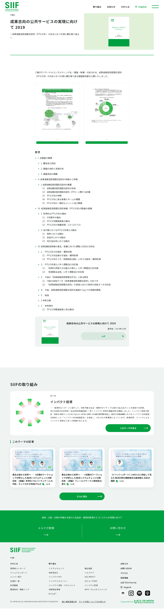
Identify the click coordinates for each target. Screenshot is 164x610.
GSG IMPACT (90, 576)
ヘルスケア (89, 572)
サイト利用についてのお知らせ (92, 601)
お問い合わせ (126, 568)
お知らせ (111, 6)
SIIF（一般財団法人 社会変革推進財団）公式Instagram (131, 593)
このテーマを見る (134, 428)
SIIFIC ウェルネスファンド (96, 589)
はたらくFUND (91, 581)
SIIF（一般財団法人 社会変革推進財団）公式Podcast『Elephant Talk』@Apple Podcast (147, 593)
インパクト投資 (91, 585)
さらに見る (89, 496)
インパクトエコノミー (58, 581)
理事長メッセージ (18, 568)
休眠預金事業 (54, 589)
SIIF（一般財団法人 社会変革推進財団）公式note (122, 593)
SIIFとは (125, 6)
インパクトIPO (55, 576)
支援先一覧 (15, 581)
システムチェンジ (56, 568)
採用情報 (124, 577)
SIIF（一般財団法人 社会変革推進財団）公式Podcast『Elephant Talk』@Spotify (139, 593)
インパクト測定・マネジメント (62, 585)
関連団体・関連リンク (19, 589)
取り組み (97, 6)
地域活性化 (53, 572)
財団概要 (14, 585)
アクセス (124, 573)
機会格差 (88, 568)
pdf (113, 336)
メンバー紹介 (16, 576)
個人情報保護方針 (69, 601)
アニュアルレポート (18, 572)
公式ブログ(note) (128, 582)
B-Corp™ (52, 593)
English (142, 6)
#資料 (12, 15)
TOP (12, 557)
